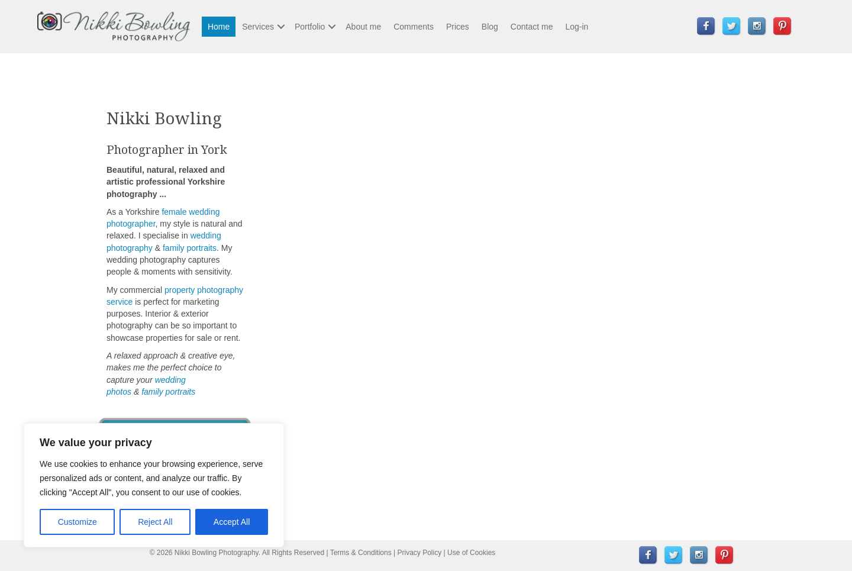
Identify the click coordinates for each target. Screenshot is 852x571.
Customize (77, 522)
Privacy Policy (420, 553)
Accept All (232, 522)
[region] (154, 485)
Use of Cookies (471, 553)
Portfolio (310, 26)
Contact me (532, 26)
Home (219, 26)
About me (363, 26)
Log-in (576, 26)
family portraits (190, 248)
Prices (457, 26)
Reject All (155, 522)
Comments (413, 26)
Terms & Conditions (361, 553)
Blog (490, 26)
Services (258, 26)
